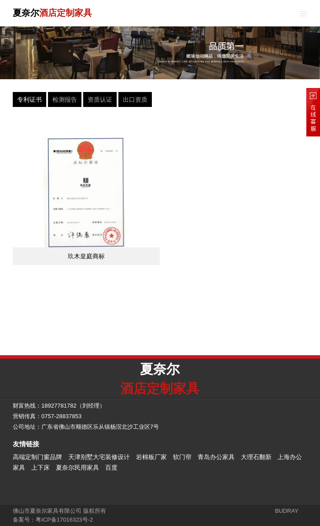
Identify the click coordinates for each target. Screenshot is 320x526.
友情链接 (26, 444)
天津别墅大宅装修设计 (99, 456)
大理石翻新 (256, 456)
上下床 (40, 467)
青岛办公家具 (216, 456)
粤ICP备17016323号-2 (64, 519)
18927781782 (59, 405)
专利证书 (29, 99)
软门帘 (182, 456)
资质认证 (100, 99)
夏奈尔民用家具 (77, 467)
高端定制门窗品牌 (37, 456)
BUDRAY (286, 511)
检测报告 (64, 99)
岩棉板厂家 (151, 456)
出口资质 (135, 99)
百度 (111, 467)
